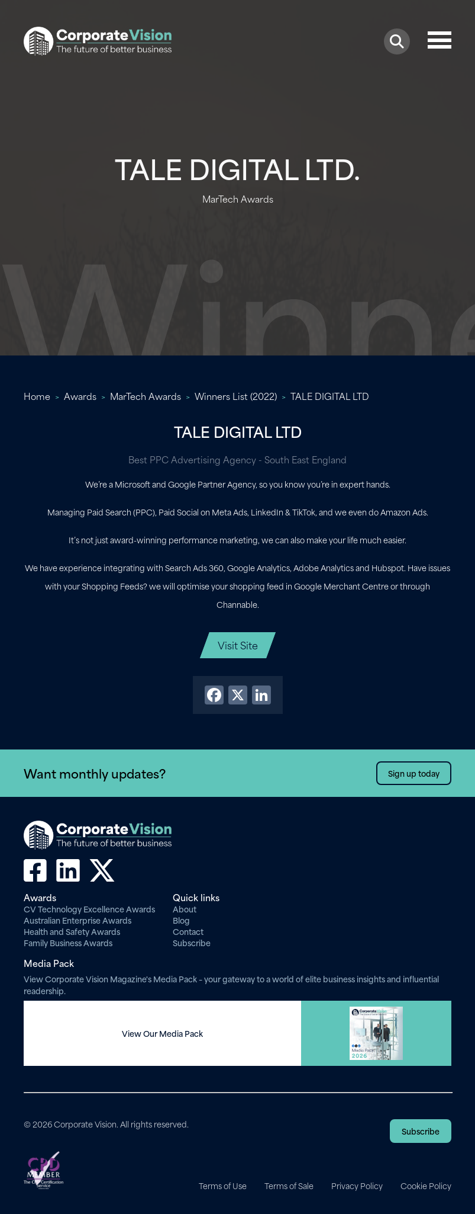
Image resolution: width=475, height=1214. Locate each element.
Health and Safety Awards (72, 931)
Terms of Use (223, 1185)
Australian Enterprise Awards (77, 919)
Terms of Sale (289, 1185)
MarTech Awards (145, 396)
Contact (188, 931)
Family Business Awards (68, 942)
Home (37, 396)
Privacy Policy (357, 1185)
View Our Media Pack (162, 1033)
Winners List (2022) (236, 396)
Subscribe (192, 942)
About (184, 908)
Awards (80, 396)
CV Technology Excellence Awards (89, 908)
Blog (181, 919)
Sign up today (414, 773)
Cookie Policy (425, 1185)
